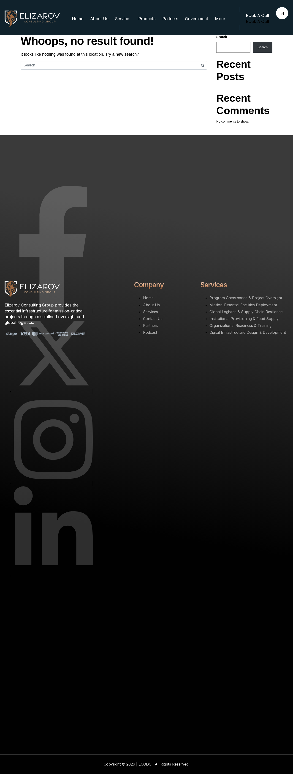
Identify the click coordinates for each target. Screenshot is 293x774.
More (220, 18)
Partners (170, 18)
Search (221, 37)
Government (196, 18)
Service (122, 18)
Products (146, 18)
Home (77, 18)
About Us (99, 18)
